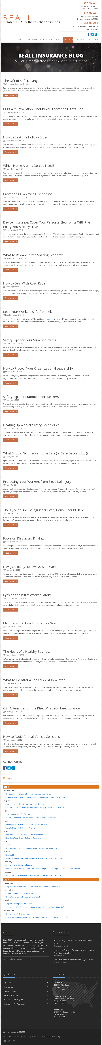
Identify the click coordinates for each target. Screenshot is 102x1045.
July (5, 811)
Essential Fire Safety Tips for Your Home (21, 828)
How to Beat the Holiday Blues (25, 137)
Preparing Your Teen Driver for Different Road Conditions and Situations (34, 887)
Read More (11, 95)
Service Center (26, 991)
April (6, 841)
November (8, 890)
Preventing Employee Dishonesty (27, 194)
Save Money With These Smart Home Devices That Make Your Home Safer (35, 907)
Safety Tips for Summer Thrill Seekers (31, 396)
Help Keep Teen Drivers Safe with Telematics (23, 838)
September (9, 790)
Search (26, 1036)
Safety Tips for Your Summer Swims (29, 340)
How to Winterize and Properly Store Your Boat (24, 897)
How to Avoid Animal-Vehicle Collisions (31, 736)
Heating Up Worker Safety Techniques (31, 425)
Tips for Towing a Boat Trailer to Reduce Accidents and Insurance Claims (34, 858)
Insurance (34, 39)
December (8, 883)
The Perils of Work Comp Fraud (17, 914)
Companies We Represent (26, 1004)
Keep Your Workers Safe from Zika (28, 311)
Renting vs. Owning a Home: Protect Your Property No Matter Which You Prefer (36, 917)
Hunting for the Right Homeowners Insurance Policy (26, 824)
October (7, 900)
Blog (68, 39)
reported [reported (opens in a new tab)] (48, 319)
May (6, 831)
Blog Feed (9, 778)
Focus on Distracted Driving (23, 538)
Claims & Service (52, 39)
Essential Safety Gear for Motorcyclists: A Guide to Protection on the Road (35, 797)
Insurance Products (26, 995)
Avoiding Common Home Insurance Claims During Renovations (30, 817)
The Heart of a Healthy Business (26, 651)
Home (21, 39)
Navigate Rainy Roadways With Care (29, 566)
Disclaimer (44, 1036)
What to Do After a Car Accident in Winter (34, 680)
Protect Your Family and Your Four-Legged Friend (24, 804)
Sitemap (28, 959)
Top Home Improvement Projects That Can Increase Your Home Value (33, 875)
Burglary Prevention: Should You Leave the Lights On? (43, 109)
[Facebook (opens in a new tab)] (89, 34)
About (79, 39)
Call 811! (8, 845)
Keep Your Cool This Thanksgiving (19, 893)
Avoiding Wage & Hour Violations (18, 865)
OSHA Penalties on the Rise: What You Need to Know (42, 708)
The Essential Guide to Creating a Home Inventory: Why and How (31, 848)
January (7, 872)
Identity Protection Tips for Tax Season (32, 623)
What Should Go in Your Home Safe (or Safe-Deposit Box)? (45, 453)
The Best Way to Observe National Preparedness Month (28, 794)
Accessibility (55, 1036)
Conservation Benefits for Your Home (20, 814)
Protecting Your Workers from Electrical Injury (37, 481)
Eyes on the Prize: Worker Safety (27, 595)
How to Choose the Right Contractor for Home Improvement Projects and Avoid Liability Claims (43, 868)
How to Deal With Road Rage (24, 283)
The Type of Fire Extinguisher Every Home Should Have (43, 510)
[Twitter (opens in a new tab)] (92, 34)
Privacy (35, 1036)
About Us (26, 983)
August (7, 800)
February (8, 861)
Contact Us (26, 987)
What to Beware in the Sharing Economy (33, 255)
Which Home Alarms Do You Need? (28, 165)
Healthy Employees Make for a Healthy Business (25, 834)
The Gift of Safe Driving (20, 80)
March (7, 851)
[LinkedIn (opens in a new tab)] (96, 34)
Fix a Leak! (9, 855)
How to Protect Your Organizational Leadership (38, 368)
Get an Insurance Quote (26, 999)
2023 (6, 879)
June (6, 821)
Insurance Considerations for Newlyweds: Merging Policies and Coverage (34, 807)
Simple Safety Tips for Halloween (18, 903)
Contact (92, 39)
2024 (6, 786)
